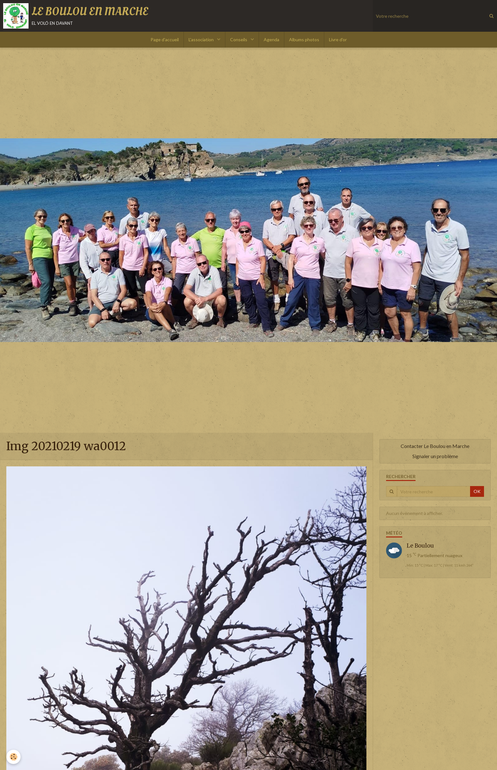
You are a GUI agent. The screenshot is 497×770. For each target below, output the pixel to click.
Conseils (239, 39)
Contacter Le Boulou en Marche (435, 446)
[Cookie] (13, 757)
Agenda (271, 39)
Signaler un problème (435, 456)
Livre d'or (338, 39)
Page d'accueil (165, 39)
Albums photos (304, 39)
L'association (202, 39)
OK (477, 491)
